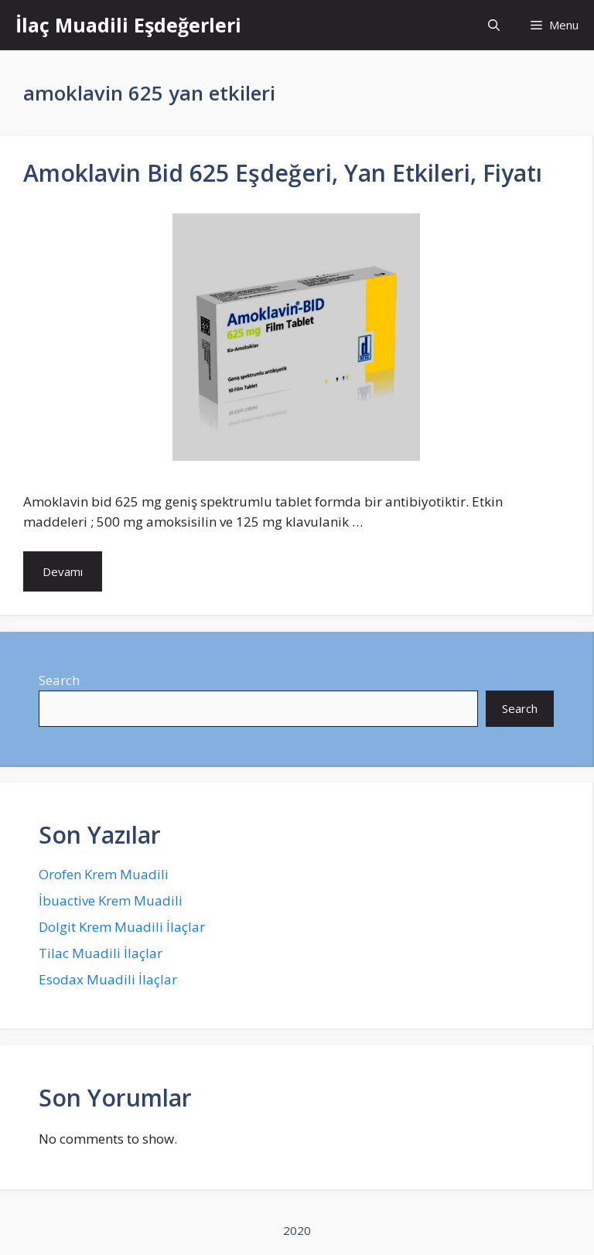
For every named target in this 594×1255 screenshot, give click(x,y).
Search (59, 680)
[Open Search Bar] (494, 25)
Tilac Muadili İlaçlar (100, 953)
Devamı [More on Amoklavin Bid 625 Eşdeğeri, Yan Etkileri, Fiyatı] (63, 571)
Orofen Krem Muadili (104, 874)
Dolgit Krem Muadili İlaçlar (122, 927)
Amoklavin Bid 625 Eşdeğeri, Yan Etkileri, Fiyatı (282, 173)
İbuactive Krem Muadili (111, 900)
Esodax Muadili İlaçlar (108, 979)
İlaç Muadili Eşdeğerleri (128, 25)
